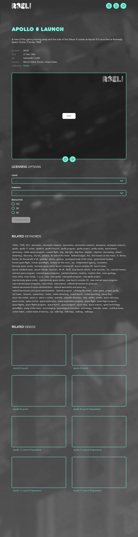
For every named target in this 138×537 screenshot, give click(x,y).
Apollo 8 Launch (20, 368)
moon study (29, 276)
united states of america (37, 311)
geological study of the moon (78, 259)
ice (73, 262)
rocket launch (76, 294)
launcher (53, 269)
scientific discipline (72, 297)
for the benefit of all (29, 259)
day (61, 252)
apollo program (68, 248)
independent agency (85, 262)
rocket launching (92, 294)
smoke (99, 297)
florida (15, 259)
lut (108, 269)
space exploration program (70, 301)
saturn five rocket (20, 297)
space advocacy (111, 297)
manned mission (118, 269)
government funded (103, 259)
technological (49, 308)
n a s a (40, 276)
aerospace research (116, 245)
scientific (58, 297)
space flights (18, 304)
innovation (102, 262)
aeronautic (36, 245)
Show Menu (109, 6)
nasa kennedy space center (25, 280)
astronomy (17, 252)
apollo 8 (40, 248)
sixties (91, 297)
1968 (22, 245)
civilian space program (34, 252)
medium (82, 273)
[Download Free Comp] (73, 159)
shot (85, 297)
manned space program (23, 273)
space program (68, 304)
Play (69, 116)
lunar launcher (98, 269)
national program (64, 290)
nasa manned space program (103, 280)
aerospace (100, 245)
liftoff (68, 269)
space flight (90, 301)
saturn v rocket (46, 297)
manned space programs (47, 273)
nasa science (60, 283)
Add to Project (65, 159)
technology (86, 308)
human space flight (21, 262)
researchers (38, 294)
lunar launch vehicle (81, 269)
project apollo (112, 290)
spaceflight (17, 308)
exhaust (45, 255)
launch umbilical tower (22, 269)
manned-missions (69, 273)
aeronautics (68, 245)
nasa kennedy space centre (52, 280)
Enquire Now (21, 220)
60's (28, 245)
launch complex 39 (83, 266)
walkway (79, 311)
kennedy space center (22, 266)
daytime (97, 252)
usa (51, 311)
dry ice (37, 255)
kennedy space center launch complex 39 (54, 266)
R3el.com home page (22, 6)
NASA (26, 66)
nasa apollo (55, 276)
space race (82, 304)
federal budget (78, 255)
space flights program (36, 304)
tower (105, 308)
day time (79, 252)
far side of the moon (60, 255)
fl (117, 255)
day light (69, 252)
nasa (47, 276)
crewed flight (52, 252)
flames (123, 255)
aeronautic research (52, 245)
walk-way (59, 311)
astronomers (111, 248)
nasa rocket (47, 283)
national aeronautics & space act (82, 283)
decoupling (108, 252)
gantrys (60, 259)
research (27, 294)
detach (118, 252)
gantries (43, 259)
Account (116, 6)
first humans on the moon (103, 255)
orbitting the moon (82, 290)
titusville (97, 308)
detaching (17, 255)
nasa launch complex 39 (77, 280)
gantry (52, 259)
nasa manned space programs (26, 283)
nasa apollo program (71, 276)
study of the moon (32, 308)
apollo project (83, 248)
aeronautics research (84, 245)
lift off (61, 269)
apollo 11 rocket (27, 248)
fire (88, 255)
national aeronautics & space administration (32, 287)
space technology (111, 304)
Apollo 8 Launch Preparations (86, 409)
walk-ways (69, 311)
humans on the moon (60, 262)
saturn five (106, 294)
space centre (32, 301)
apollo (15, 248)
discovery (27, 255)
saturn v (33, 297)
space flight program (106, 301)
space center (18, 301)
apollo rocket (97, 248)
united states (18, 311)
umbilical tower (116, 308)
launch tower (100, 266)
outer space (98, 290)
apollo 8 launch (52, 248)
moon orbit (17, 276)
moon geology (108, 273)
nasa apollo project (91, 276)
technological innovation (68, 308)
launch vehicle (41, 269)
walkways (89, 311)
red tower (16, 294)
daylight (88, 252)
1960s (15, 245)
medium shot (94, 273)
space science (95, 304)
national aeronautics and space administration (33, 290)
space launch (53, 304)
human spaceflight (40, 262)
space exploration (48, 301)
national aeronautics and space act (70, 287)
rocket (48, 294)
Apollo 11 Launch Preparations (27, 450)
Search (123, 6)
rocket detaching (61, 294)
